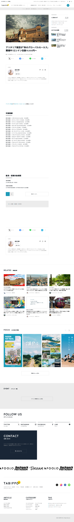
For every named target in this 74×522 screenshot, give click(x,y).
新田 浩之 (59, 315)
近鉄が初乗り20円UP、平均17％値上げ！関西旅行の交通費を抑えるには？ (59, 312)
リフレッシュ (49, 5)
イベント (23, 5)
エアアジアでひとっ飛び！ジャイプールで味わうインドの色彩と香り (14, 289)
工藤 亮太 (13, 292)
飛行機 (20, 204)
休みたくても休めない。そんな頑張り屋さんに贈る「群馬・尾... (61, 46)
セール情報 (11, 204)
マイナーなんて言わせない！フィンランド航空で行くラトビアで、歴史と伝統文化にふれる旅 (37, 289)
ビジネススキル (29, 504)
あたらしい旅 (61, 22)
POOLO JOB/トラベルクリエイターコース (59, 21)
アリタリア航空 (9, 104)
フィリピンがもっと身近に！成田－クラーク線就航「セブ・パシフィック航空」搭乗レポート (14, 312)
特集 (21, 5)
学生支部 (52, 1)
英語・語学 (44, 5)
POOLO (48, 1)
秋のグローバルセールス (19, 104)
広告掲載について (57, 1)
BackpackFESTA (29, 506)
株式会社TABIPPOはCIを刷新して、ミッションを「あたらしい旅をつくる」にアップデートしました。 (37, 313)
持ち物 (39, 5)
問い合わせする (18, 451)
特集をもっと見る (35, 373)
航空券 (16, 204)
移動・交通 (51, 309)
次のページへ (34, 194)
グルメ (54, 5)
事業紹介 (45, 1)
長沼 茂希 (17, 70)
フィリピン (51, 287)
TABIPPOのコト (55, 22)
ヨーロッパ (54, 24)
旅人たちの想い (30, 309)
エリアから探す (59, 38)
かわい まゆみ (60, 292)
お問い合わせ (63, 1)
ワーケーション (60, 24)
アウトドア (58, 43)
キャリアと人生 (38, 503)
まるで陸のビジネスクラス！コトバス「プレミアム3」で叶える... (61, 40)
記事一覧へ (18, 73)
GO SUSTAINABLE (29, 503)
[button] (69, 330)
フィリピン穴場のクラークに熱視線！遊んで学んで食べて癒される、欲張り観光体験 (59, 289)
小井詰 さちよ (37, 292)
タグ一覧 (66, 17)
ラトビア (28, 287)
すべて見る (66, 30)
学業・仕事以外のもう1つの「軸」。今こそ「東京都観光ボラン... (61, 35)
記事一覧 (18, 5)
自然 (36, 509)
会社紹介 (41, 1)
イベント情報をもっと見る (37, 398)
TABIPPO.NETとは (36, 1)
